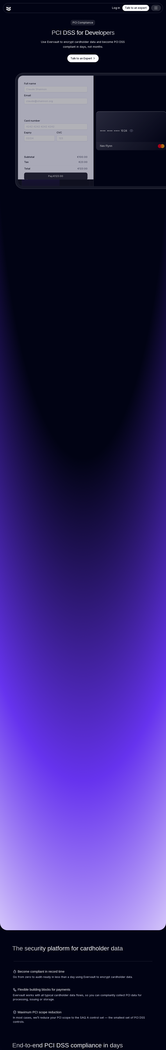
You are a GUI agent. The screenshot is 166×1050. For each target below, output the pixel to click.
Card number (32, 120)
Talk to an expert (136, 7)
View (35, 161)
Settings (76, 161)
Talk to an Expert (82, 58)
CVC (59, 132)
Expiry (27, 132)
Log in (116, 7)
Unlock (56, 161)
